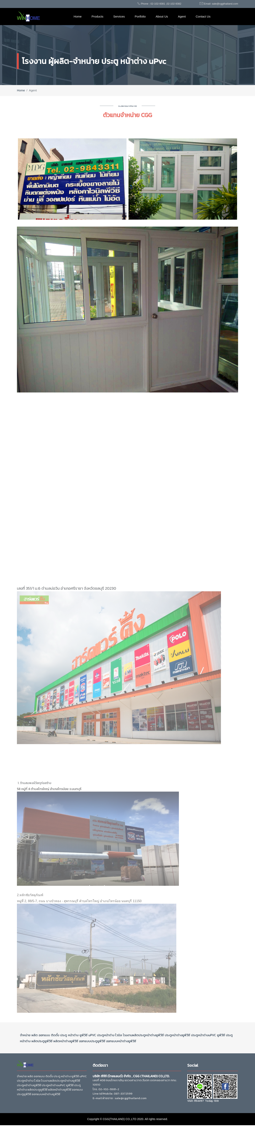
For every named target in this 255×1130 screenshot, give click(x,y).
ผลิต (34, 1035)
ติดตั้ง (55, 1035)
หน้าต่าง (73, 1035)
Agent (182, 16)
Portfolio (140, 16)
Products (97, 16)
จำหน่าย (25, 1035)
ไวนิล (118, 1035)
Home (78, 16)
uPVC (92, 1035)
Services (119, 16)
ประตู (63, 1035)
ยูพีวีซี (83, 1035)
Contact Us (203, 16)
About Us (162, 16)
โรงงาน (127, 1035)
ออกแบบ (44, 1035)
